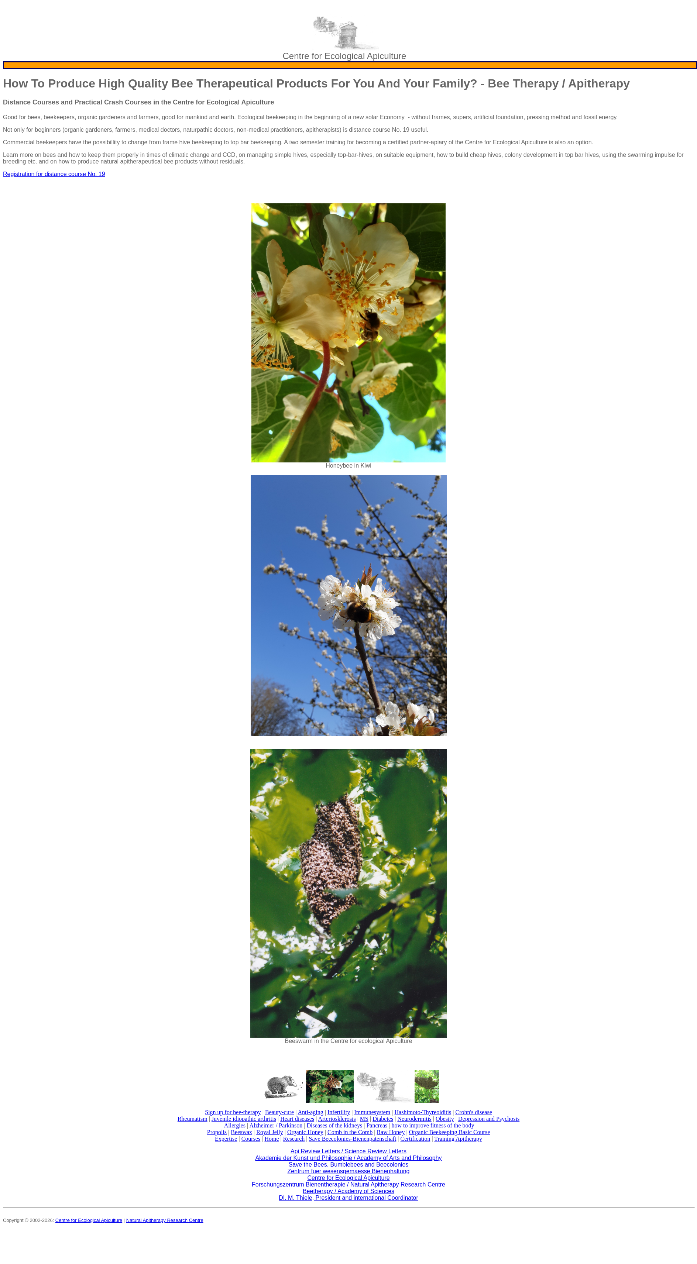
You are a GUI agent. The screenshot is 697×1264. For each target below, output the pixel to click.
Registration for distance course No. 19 (54, 174)
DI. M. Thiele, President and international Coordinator (348, 1198)
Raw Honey (391, 1132)
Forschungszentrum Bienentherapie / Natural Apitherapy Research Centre (348, 1184)
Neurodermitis (414, 1119)
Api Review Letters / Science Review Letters (348, 1151)
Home (271, 1139)
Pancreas (376, 1125)
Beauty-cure (279, 1112)
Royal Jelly (269, 1132)
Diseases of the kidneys (335, 1125)
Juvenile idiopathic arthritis (244, 1119)
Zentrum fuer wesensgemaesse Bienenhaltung (349, 1171)
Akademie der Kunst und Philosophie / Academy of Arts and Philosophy (348, 1158)
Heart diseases (297, 1119)
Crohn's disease (473, 1112)
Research (294, 1139)
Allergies (235, 1125)
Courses (251, 1139)
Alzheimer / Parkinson (275, 1125)
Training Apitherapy (458, 1139)
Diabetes (382, 1119)
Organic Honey (305, 1132)
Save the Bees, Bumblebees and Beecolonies (349, 1164)
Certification (415, 1139)
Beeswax (241, 1132)
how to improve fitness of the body (432, 1125)
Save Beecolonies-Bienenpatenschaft (352, 1139)
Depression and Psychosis (488, 1119)
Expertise (226, 1139)
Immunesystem (372, 1112)
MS (364, 1119)
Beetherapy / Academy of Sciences (348, 1191)
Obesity (445, 1119)
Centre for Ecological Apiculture (348, 1178)
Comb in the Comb (349, 1132)
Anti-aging (310, 1112)
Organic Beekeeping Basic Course (449, 1132)
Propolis (217, 1132)
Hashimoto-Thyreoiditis (422, 1112)
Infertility (338, 1112)
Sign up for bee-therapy (233, 1112)
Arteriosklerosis (337, 1119)
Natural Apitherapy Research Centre (164, 1220)
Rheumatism (192, 1119)
